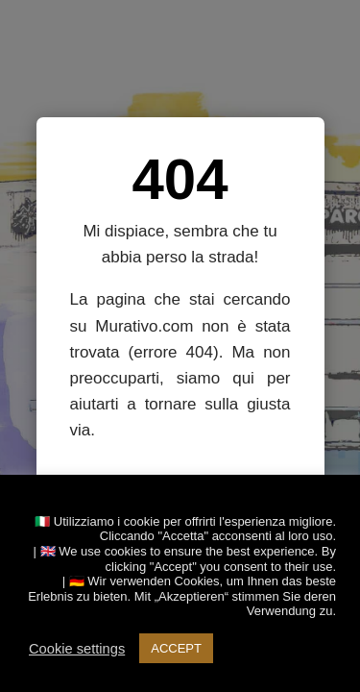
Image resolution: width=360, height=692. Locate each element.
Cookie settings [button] (77, 648)
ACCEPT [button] (176, 648)
